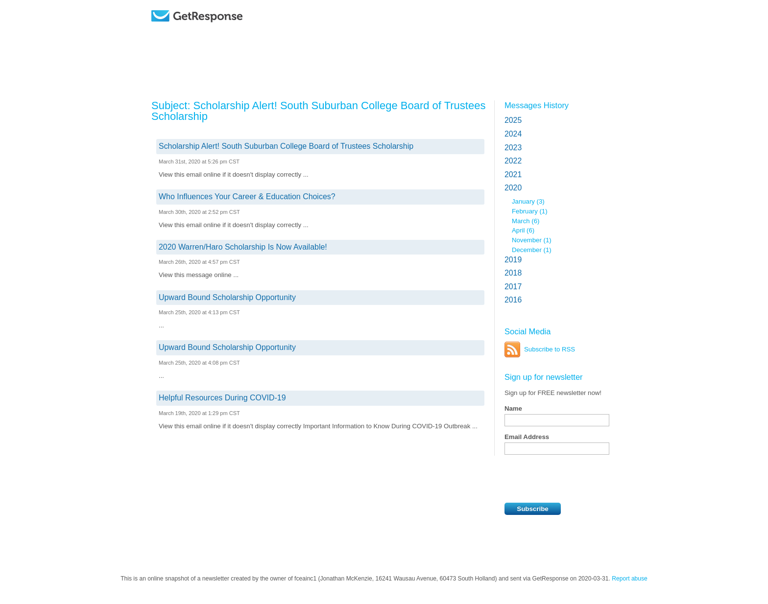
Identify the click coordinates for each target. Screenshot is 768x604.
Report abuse (630, 578)
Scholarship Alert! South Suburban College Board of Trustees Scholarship (286, 146)
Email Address (526, 437)
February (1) (530, 211)
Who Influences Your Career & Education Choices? (247, 196)
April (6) (523, 230)
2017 (513, 286)
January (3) (528, 201)
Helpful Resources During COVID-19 (222, 398)
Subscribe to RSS (549, 349)
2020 (513, 188)
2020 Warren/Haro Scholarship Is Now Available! (243, 247)
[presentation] (578, 479)
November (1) (532, 240)
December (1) (532, 250)
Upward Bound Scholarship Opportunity (227, 297)
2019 (513, 260)
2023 (513, 147)
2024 (513, 134)
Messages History (536, 105)
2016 (513, 300)
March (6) (525, 221)
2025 (513, 120)
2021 (513, 174)
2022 (513, 161)
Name (513, 408)
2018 (513, 273)
